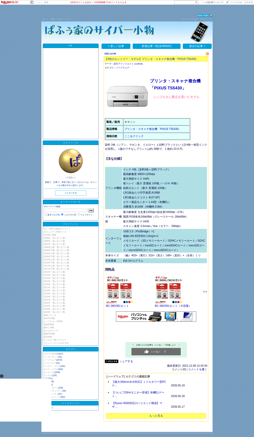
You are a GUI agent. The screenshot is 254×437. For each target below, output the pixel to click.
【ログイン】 (206, 19)
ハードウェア (50, 360)
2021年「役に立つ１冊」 (55, 300)
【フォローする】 (190, 19)
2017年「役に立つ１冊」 (55, 287)
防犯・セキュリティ (53, 391)
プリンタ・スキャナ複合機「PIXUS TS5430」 (152, 128)
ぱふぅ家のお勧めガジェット (57, 229)
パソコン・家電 (41, 2)
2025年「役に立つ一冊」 (55, 312)
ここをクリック (134, 136)
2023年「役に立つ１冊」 (55, 306)
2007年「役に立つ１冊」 (55, 244)
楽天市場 (248, 2)
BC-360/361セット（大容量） (173, 305)
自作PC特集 (49, 318)
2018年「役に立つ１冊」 (55, 290)
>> (212, 2)
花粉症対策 (49, 324)
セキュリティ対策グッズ (55, 232)
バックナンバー (71, 403)
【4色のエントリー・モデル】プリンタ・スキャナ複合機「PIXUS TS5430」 (152, 58)
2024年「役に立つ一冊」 (55, 309)
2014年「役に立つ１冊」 (55, 278)
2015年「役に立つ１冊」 (55, 281)
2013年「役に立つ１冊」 (55, 275)
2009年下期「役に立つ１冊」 (57, 256)
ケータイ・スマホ (52, 366)
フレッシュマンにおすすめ (56, 343)
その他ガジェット (52, 397)
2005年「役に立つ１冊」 (55, 238)
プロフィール (63, 19)
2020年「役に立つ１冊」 (55, 296)
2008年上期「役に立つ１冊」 (57, 247)
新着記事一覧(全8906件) (157, 46)
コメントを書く (197, 369)
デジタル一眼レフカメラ (55, 340)
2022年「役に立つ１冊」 (55, 303)
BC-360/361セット (117, 305)
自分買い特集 (50, 235)
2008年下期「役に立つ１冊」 (57, 250)
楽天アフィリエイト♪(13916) (128, 63)
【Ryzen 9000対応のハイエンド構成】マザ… (137, 405)
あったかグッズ (51, 330)
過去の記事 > (197, 46)
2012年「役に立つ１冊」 (55, 272)
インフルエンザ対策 (53, 321)
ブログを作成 (236, 2)
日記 (53, 19)
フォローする (71, 193)
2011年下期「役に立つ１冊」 (57, 269)
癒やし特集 (49, 327)
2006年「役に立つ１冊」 (55, 241)
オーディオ (49, 372)
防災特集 (48, 337)
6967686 (203, 15)
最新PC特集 (49, 334)
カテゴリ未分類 (51, 354)
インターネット (51, 357)
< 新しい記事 (116, 46)
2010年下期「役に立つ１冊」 (57, 262)
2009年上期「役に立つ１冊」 (57, 253)
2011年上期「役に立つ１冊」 (57, 266)
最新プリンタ (50, 315)
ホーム (45, 19)
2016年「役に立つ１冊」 (55, 284)
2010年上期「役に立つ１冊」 (57, 259)
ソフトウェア (50, 363)
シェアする (126, 361)
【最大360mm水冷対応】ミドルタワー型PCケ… (139, 383)
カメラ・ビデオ (51, 369)
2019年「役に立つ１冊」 (55, 293)
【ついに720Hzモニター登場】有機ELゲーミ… (138, 394)
